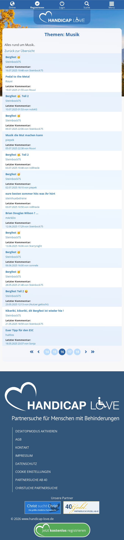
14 (47, 352)
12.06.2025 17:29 (24, 226)
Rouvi (9, 81)
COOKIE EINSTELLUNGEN (33, 472)
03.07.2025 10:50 (22, 207)
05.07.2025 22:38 (20, 148)
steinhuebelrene (16, 198)
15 (54, 352)
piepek (9, 140)
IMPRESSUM (24, 456)
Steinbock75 (13, 62)
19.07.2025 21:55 (20, 90)
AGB (18, 439)
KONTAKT (22, 447)
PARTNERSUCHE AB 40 (31, 480)
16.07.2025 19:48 (24, 70)
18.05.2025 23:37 (20, 343)
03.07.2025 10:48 (22, 167)
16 (62, 352)
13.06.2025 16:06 (23, 246)
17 (69, 352)
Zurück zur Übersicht (20, 51)
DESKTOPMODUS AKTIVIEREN (36, 431)
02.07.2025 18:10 (21, 187)
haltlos (9, 335)
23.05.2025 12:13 (27, 304)
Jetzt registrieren (60, 530)
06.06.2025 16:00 (21, 265)
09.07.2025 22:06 (24, 129)
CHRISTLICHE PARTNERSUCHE (36, 488)
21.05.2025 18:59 (24, 324)
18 (77, 352)
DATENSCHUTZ (26, 464)
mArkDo (10, 218)
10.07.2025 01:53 (21, 109)
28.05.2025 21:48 (24, 285)
